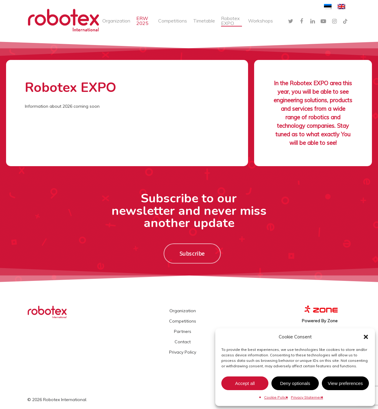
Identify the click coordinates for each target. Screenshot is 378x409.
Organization (116, 20)
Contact (183, 341)
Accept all (245, 383)
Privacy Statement (307, 397)
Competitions (172, 20)
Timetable (204, 20)
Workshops (260, 20)
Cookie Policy (276, 397)
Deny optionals (295, 383)
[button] (366, 337)
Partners (182, 331)
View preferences (345, 383)
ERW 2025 (142, 21)
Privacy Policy (182, 352)
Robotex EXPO (230, 21)
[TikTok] (345, 20)
